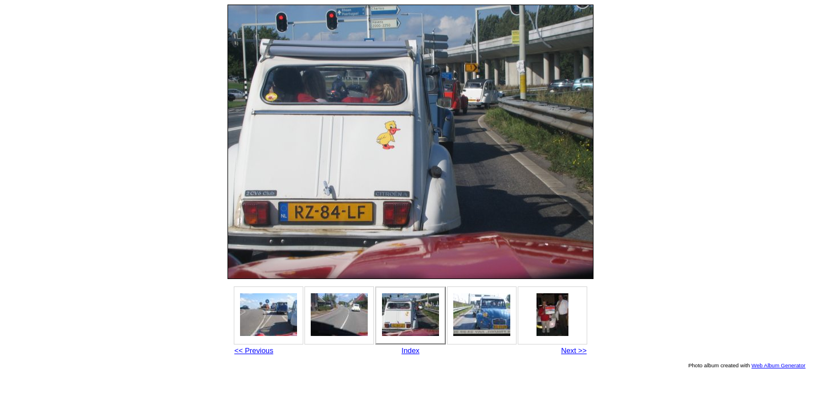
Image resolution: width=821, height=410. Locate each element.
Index (410, 350)
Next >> (574, 350)
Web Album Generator (778, 365)
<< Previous (253, 350)
